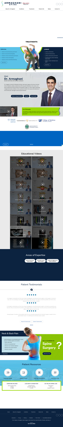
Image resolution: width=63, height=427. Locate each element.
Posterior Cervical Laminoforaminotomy (9, 59)
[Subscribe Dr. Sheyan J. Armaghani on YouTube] (62, 318)
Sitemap (25, 417)
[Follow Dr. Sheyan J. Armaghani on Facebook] (57, 318)
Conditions (26, 412)
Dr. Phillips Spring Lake (51, 383)
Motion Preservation (30, 261)
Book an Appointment (17, 96)
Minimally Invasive (41, 261)
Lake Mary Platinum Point (31, 383)
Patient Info (41, 412)
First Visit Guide (8, 374)
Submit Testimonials (37, 321)
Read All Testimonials (25, 321)
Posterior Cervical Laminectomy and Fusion (10, 55)
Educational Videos (31, 153)
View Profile (33, 96)
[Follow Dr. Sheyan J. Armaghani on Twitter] (59, 318)
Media (47, 412)
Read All (5, 144)
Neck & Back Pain (10, 333)
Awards (26, 96)
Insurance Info (55, 374)
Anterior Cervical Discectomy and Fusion (9, 51)
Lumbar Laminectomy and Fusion (51, 55)
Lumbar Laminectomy (49, 51)
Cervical (3, 49)
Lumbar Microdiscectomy (50, 53)
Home (8, 412)
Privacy (19, 417)
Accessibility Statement (47, 417)
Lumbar (46, 49)
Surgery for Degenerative (53, 261)
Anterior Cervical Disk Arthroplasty (8, 53)
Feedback (31, 417)
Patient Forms (23, 374)
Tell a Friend (37, 417)
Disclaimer (14, 417)
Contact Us (53, 412)
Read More (4, 62)
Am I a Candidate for (52, 341)
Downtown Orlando (12, 383)
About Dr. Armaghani (17, 412)
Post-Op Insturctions (39, 374)
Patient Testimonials (31, 284)
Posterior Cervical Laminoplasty (8, 57)
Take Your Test (47, 353)
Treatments (31, 42)
